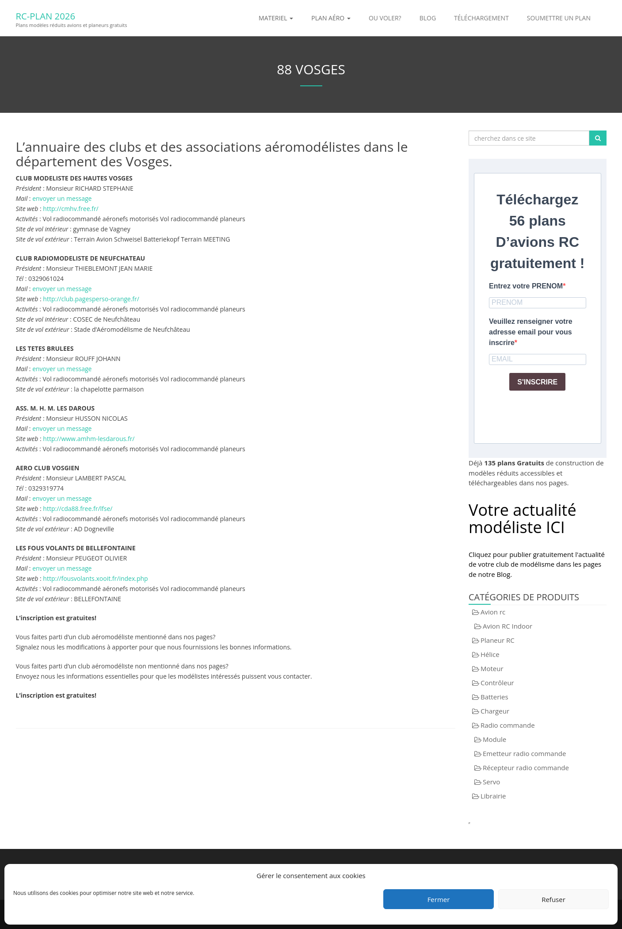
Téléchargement (481, 18)
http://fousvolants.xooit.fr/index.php (95, 578)
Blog (428, 18)
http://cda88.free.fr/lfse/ (77, 508)
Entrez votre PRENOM (526, 286)
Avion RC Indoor (507, 626)
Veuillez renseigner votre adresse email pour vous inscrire (530, 332)
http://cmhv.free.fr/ (70, 208)
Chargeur (495, 710)
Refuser (553, 899)
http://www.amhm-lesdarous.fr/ (88, 438)
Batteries (494, 696)
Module (494, 739)
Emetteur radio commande (524, 753)
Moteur (492, 668)
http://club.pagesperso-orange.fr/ (91, 299)
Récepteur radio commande (526, 767)
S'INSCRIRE (537, 382)
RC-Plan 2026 (60, 14)
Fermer (438, 899)
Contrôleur (497, 682)
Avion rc (493, 611)
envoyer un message (62, 198)
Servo (491, 781)
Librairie (493, 795)
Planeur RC (498, 640)
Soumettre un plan (559, 18)
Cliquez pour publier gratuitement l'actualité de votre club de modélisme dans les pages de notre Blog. (537, 564)
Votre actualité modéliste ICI (522, 518)
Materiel (276, 18)
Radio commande (508, 725)
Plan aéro (331, 18)
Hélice (490, 654)
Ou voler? (385, 18)
